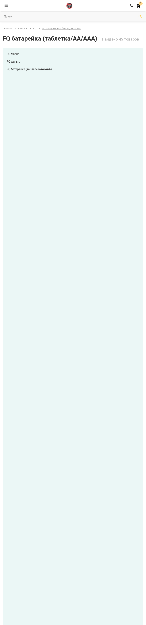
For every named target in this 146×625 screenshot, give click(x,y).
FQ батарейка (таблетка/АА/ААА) (30, 69)
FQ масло (13, 54)
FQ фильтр (14, 61)
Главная (7, 28)
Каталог (22, 28)
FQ (34, 28)
